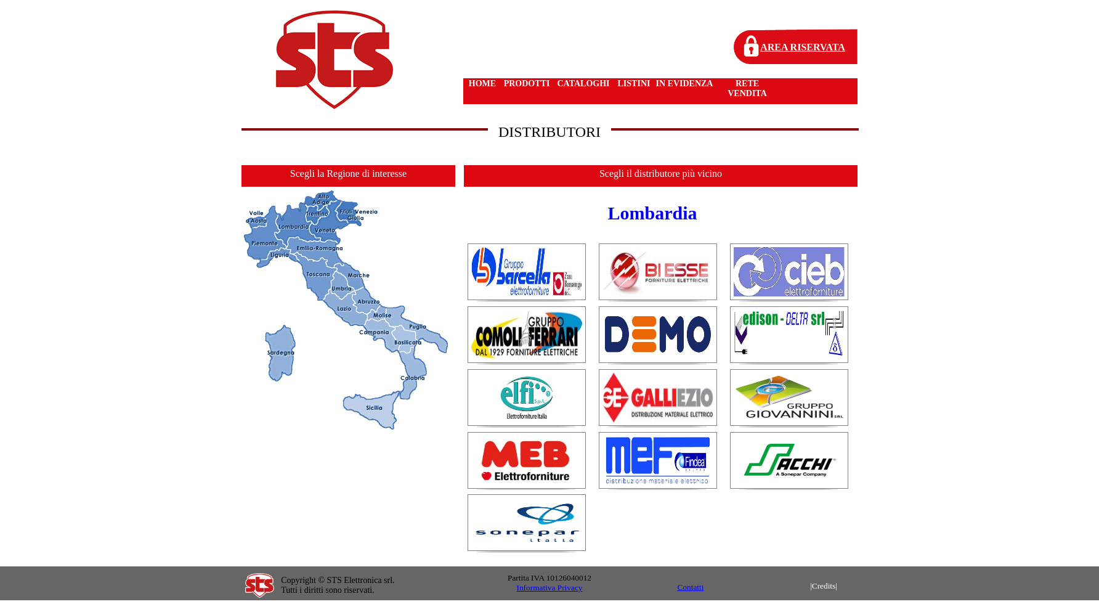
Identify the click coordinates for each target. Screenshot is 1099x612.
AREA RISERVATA (802, 47)
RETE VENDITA (747, 88)
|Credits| (823, 585)
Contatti (691, 587)
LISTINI (634, 83)
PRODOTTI (527, 83)
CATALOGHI (583, 83)
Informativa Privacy (550, 587)
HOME (482, 83)
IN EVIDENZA (684, 83)
